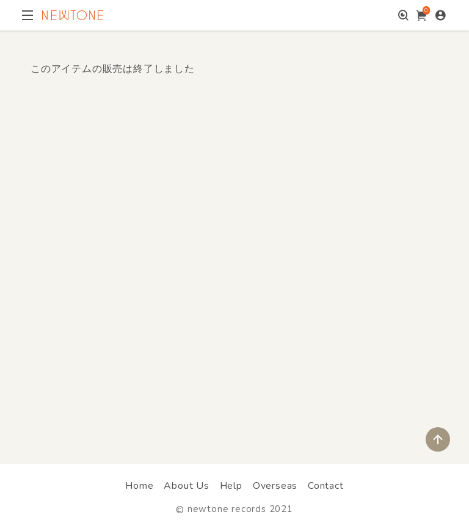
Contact (326, 485)
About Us (186, 485)
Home (139, 485)
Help (231, 485)
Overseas (275, 485)
